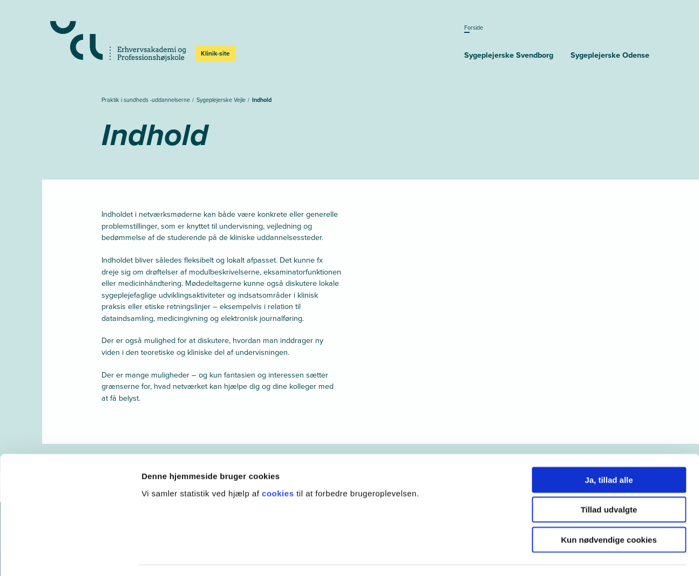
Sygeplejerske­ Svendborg (508, 55)
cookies (279, 461)
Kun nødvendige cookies (609, 507)
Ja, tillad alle (609, 447)
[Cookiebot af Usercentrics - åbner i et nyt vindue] (70, 555)
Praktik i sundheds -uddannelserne (146, 99)
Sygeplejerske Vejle (221, 99)
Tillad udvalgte (609, 478)
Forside (473, 27)
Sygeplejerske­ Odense (610, 55)
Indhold (262, 99)
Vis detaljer (561, 554)
